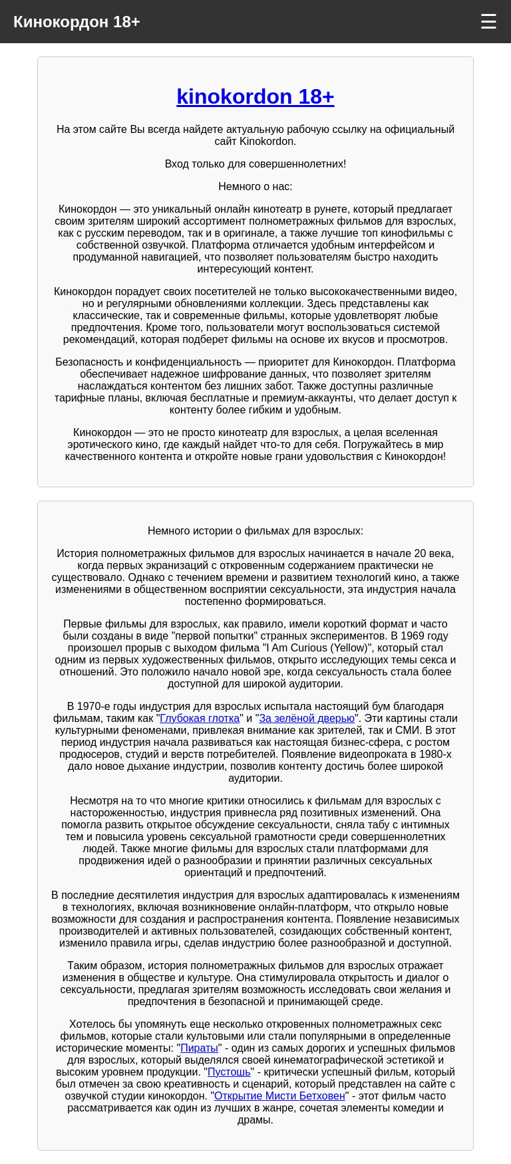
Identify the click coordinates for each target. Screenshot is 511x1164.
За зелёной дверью (307, 718)
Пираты (199, 1048)
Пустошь (229, 1072)
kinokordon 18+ (255, 96)
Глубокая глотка (200, 718)
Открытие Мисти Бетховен (279, 1096)
